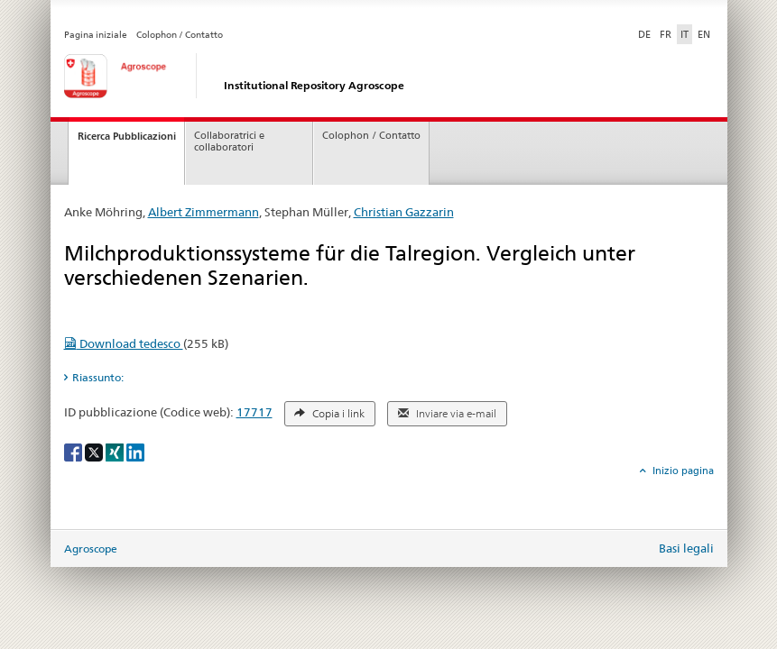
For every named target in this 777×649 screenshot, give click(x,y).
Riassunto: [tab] (98, 377)
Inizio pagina (682, 470)
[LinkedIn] (135, 451)
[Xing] (116, 451)
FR (665, 34)
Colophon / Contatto (179, 35)
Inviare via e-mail (447, 413)
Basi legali (686, 548)
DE (646, 33)
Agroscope (90, 548)
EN (704, 34)
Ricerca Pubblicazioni (127, 136)
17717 (254, 412)
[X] (95, 451)
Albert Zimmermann (203, 212)
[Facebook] (74, 451)
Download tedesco (123, 343)
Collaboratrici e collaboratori (229, 141)
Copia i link (329, 413)
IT (684, 34)
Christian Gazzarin (404, 212)
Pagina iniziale (95, 35)
